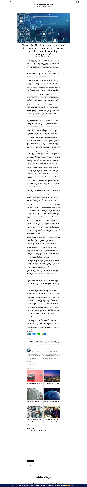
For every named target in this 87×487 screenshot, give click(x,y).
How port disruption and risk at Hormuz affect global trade (34, 384)
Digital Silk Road (29, 342)
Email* (28, 451)
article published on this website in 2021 (39, 59)
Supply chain (47, 344)
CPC (48, 341)
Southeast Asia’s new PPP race (51, 401)
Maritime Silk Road (56, 342)
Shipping (41, 344)
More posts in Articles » (56, 368)
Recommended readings (39, 10)
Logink (45, 342)
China (41, 341)
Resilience (37, 344)
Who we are (23, 10)
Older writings (30, 10)
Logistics (49, 342)
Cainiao (37, 341)
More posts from (30, 364)
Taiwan (52, 344)
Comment (28, 433)
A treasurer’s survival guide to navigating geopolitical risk (34, 420)
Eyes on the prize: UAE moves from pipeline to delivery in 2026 (52, 384)
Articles (33, 338)
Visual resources (48, 10)
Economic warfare (37, 342)
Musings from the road (56, 10)
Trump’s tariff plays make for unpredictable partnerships (51, 420)
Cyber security (53, 341)
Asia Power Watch (43, 4)
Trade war (56, 344)
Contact (64, 10)
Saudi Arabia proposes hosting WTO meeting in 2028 (34, 402)
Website (28, 455)
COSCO (45, 341)
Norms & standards (30, 344)
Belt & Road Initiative (30, 341)
